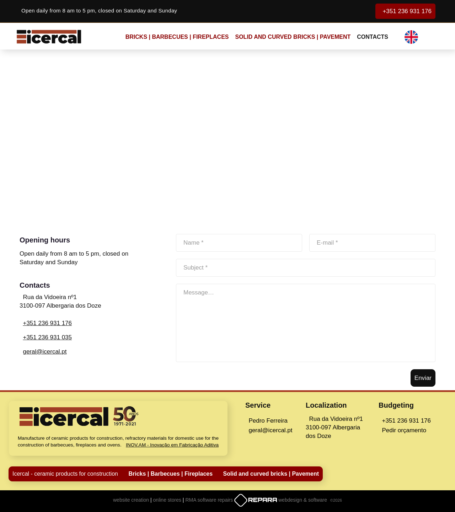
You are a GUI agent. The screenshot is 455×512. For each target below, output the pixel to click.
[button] (416, 37)
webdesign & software (303, 500)
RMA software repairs (209, 500)
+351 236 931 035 (47, 337)
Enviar (423, 378)
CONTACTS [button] (372, 37)
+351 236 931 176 (405, 11)
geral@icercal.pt (44, 351)
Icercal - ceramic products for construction (65, 474)
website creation (131, 500)
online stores (168, 500)
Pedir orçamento (404, 430)
